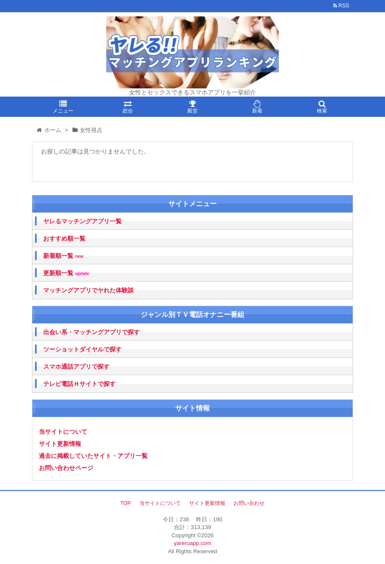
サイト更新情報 (60, 443)
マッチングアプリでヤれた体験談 (88, 290)
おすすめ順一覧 (64, 238)
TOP (125, 503)
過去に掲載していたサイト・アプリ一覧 (93, 455)
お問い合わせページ (66, 467)
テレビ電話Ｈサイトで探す (79, 384)
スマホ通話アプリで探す (76, 366)
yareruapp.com (192, 543)
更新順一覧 (66, 273)
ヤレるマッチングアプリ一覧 (82, 221)
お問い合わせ (249, 503)
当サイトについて (63, 431)
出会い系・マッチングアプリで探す (91, 332)
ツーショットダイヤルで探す (82, 349)
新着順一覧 (63, 256)
